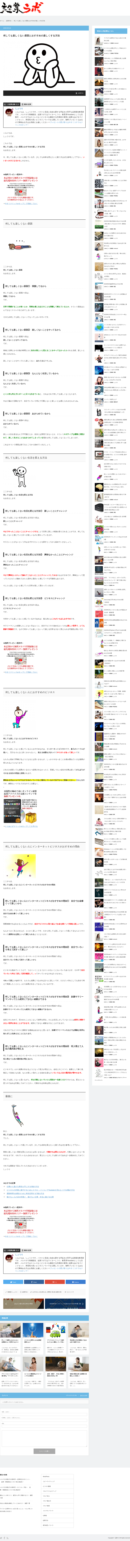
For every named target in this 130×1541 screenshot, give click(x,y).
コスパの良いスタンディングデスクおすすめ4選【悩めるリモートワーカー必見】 (115, 714)
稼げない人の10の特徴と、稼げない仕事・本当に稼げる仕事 (30, 1197)
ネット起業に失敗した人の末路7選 (114, 671)
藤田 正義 (116, 124)
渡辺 (115, 206)
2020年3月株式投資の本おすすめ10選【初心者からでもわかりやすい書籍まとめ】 (115, 223)
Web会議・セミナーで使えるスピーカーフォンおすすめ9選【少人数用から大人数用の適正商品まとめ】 (115, 507)
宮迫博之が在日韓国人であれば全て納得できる (78, 1341)
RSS (7, 1538)
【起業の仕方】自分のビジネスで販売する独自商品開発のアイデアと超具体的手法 (115, 809)
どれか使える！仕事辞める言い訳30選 (115, 516)
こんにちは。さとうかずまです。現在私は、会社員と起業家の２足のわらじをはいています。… (10, 1351)
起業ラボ (117, 1538)
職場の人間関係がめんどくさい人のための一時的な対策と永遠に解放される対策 (115, 1040)
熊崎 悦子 (116, 402)
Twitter (1, 1538)
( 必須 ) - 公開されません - (11, 1417)
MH (113, 585)
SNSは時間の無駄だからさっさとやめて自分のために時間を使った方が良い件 (115, 390)
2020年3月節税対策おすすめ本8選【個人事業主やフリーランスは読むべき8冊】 (115, 914)
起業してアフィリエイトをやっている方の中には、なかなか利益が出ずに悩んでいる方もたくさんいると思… (10, 1384)
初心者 (53, 1292)
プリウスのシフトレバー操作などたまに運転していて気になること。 (55, 1341)
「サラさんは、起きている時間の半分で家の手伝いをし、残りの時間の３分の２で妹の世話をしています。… (55, 1384)
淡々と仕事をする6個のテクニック (114, 68)
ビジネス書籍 (47, 1486)
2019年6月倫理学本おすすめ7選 (113, 284)
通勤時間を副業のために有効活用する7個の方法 (25, 1193)
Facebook (4, 1538)
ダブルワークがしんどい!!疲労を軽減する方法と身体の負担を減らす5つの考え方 (115, 357)
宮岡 (114, 814)
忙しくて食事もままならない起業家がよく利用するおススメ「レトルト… (10, 1341)
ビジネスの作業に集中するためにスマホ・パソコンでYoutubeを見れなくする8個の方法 (41, 1190)
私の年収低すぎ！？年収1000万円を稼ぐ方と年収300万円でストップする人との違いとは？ (115, 1072)
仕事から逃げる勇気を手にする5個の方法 (23, 1187)
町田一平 (116, 155)
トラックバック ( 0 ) (71, 1395)
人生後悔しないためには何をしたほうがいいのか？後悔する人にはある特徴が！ (115, 797)
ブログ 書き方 (47, 1501)
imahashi (116, 43)
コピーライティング (49, 1481)
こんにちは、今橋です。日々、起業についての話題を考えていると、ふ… (78, 1383)
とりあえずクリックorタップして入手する (21, 826)
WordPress (46, 1476)
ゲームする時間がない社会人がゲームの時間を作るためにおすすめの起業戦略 (115, 967)
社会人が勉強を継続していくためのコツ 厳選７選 (15, 1503)
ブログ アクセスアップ (49, 1491)
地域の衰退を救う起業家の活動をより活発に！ (78, 1375)
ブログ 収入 (46, 1496)
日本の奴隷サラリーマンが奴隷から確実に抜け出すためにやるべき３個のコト (115, 902)
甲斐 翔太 (116, 53)
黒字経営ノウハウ (48, 1525)
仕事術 (49, 1292)
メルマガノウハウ (48, 1510)
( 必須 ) (5, 1411)
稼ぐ (60, 1292)
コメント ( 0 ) (83, 1395)
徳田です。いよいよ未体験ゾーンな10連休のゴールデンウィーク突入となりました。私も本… (55, 1350)
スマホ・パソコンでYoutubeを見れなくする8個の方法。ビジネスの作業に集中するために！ (115, 454)
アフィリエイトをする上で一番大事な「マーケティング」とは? (10, 1375)
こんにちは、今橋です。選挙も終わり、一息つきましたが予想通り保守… (78, 1350)
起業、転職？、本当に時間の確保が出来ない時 (55, 1375)
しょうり (19, 109)
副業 (57, 1292)
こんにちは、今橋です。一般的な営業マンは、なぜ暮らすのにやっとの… (32, 1383)
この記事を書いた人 (12, 104)
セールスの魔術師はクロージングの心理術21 (32, 1375)
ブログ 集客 (46, 1506)
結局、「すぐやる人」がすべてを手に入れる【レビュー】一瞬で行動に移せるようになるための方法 (115, 580)
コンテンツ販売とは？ (110, 399)
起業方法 (8, 21)
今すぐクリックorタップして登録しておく (21, 204)
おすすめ (35, 1292)
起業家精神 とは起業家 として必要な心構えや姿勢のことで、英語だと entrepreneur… (32, 1350)
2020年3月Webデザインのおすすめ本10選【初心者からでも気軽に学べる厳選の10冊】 (115, 442)
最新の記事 (27, 104)
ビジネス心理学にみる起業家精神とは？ (32, 1341)
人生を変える (42, 1292)
